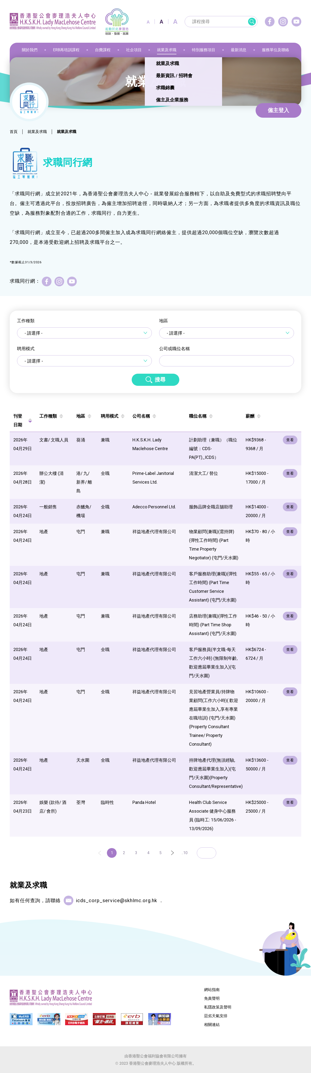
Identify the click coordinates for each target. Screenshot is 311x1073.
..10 (185, 852)
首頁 (13, 131)
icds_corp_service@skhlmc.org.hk (116, 900)
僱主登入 (278, 110)
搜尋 (160, 380)
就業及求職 (37, 131)
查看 (290, 440)
